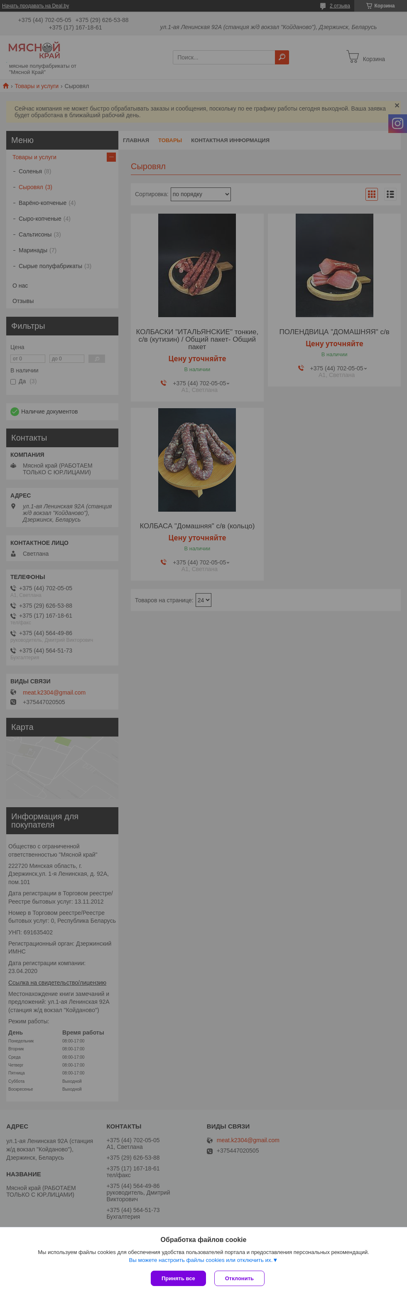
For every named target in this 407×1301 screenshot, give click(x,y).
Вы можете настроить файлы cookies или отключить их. (200, 1260)
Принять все (178, 1278)
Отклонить (239, 1278)
